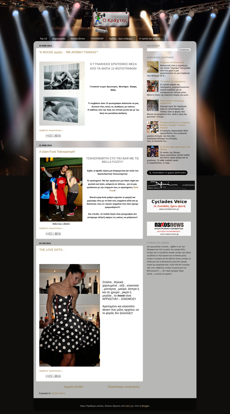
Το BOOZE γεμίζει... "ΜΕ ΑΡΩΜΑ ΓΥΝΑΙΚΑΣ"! (68, 52)
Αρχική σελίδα (73, 386)
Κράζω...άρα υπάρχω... (121, 38)
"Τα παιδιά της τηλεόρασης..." (174, 81)
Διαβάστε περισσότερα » (51, 130)
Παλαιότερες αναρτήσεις (123, 386)
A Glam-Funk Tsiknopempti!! (57, 151)
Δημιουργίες (59, 38)
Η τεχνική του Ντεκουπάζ (172, 62)
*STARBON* (97, 38)
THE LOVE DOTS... (52, 249)
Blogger (145, 406)
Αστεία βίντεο (78, 38)
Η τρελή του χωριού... (151, 38)
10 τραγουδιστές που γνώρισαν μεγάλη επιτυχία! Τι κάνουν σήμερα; (175, 125)
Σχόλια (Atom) (58, 393)
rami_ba (129, 406)
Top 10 (43, 38)
